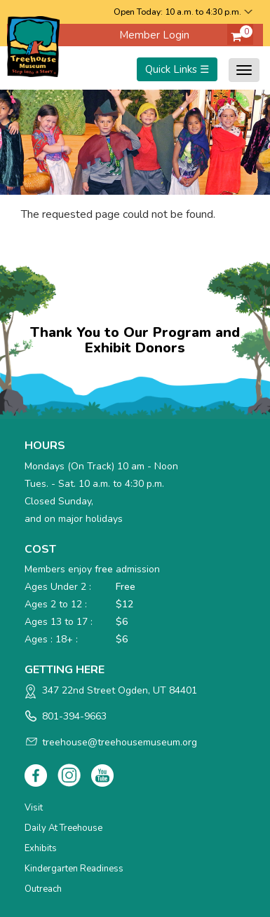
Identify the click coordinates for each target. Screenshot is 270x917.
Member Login (154, 35)
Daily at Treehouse (63, 828)
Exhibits (41, 848)
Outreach (43, 889)
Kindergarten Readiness (74, 868)
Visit (34, 807)
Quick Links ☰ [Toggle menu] (177, 69)
